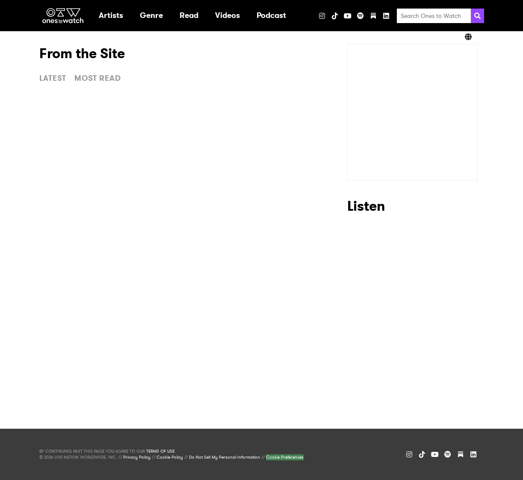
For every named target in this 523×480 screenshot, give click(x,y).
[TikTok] (334, 15)
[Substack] (373, 15)
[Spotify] (360, 15)
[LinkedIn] (386, 15)
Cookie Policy (170, 457)
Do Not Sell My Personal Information (224, 457)
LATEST (52, 78)
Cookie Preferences (285, 457)
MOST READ (97, 78)
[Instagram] (322, 15)
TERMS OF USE (160, 451)
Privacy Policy (137, 457)
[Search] (477, 16)
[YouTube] (347, 15)
